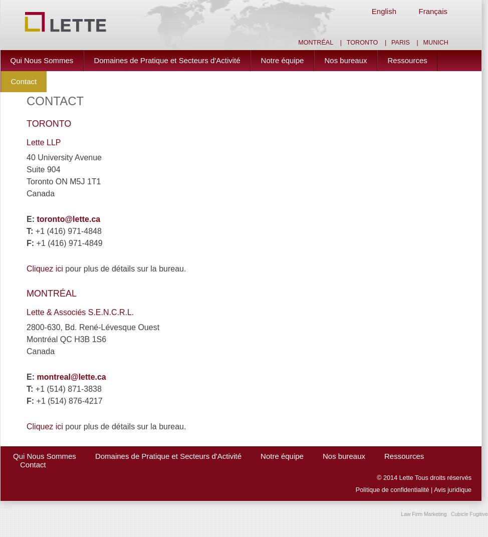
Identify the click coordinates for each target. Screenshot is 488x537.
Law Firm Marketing (423, 514)
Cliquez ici (45, 268)
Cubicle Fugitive (469, 514)
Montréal (315, 42)
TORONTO (49, 124)
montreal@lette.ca (71, 377)
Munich (435, 42)
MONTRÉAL (52, 294)
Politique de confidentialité (392, 489)
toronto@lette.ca (68, 219)
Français (432, 11)
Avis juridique (452, 489)
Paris (400, 42)
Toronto (362, 42)
